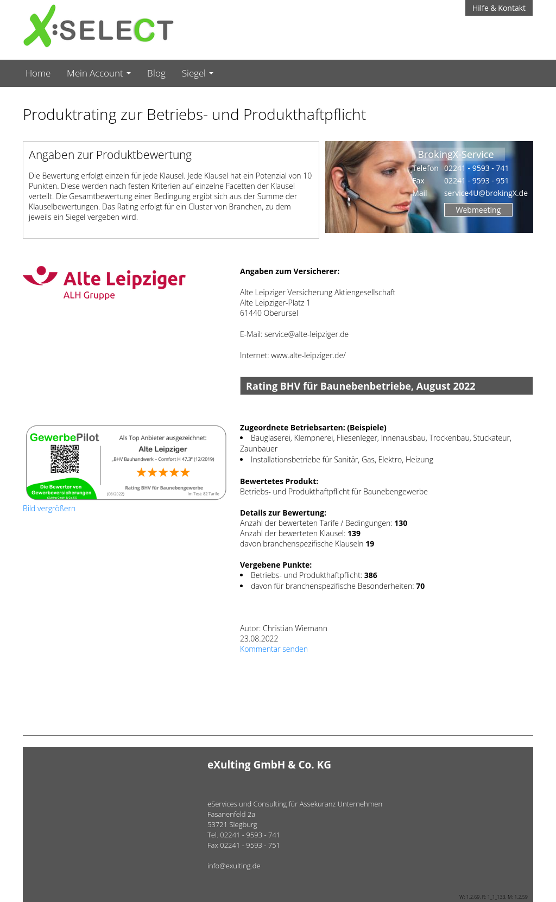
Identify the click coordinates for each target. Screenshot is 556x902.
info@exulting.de (234, 866)
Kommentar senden (274, 649)
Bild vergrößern (49, 508)
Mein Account (99, 73)
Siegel (197, 73)
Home (38, 73)
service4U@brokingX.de (486, 193)
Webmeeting (478, 210)
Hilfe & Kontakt (499, 8)
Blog (156, 73)
